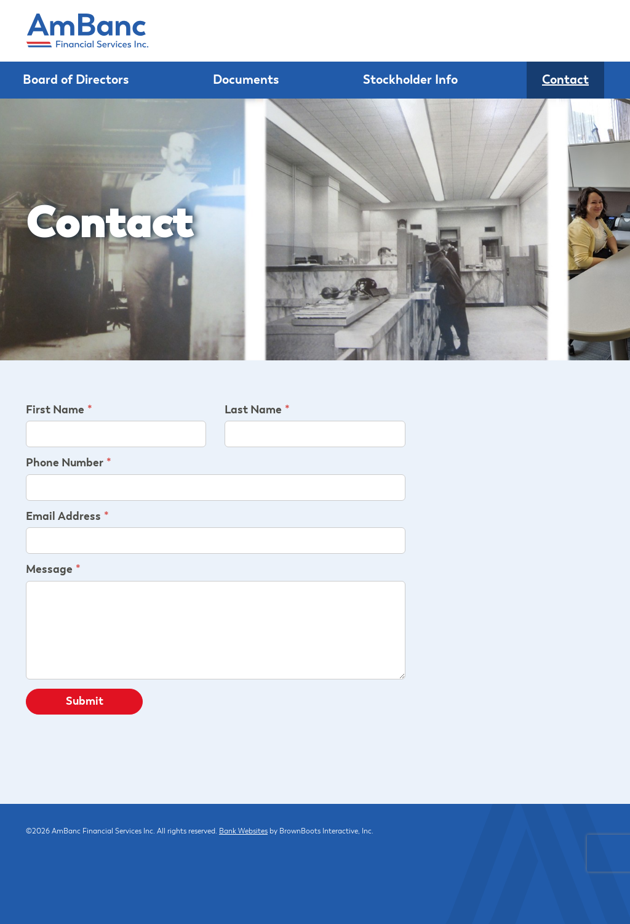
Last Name (253, 410)
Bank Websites (243, 831)
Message (49, 569)
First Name (55, 410)
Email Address (63, 516)
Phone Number (64, 463)
